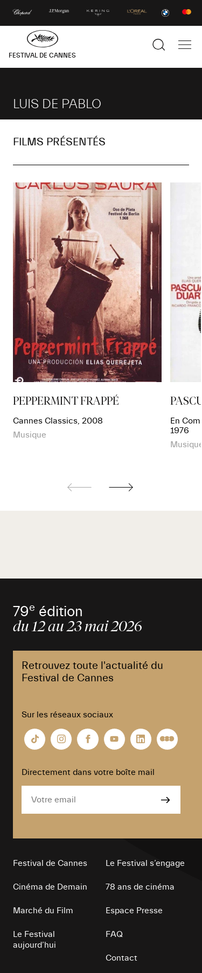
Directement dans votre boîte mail (88, 772)
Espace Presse (134, 910)
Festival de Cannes (50, 863)
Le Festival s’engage (145, 863)
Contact (121, 958)
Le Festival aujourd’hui (34, 939)
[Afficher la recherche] (159, 44)
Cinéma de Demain (50, 887)
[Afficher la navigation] (184, 44)
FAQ (114, 934)
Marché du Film (43, 910)
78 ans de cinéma (140, 887)
